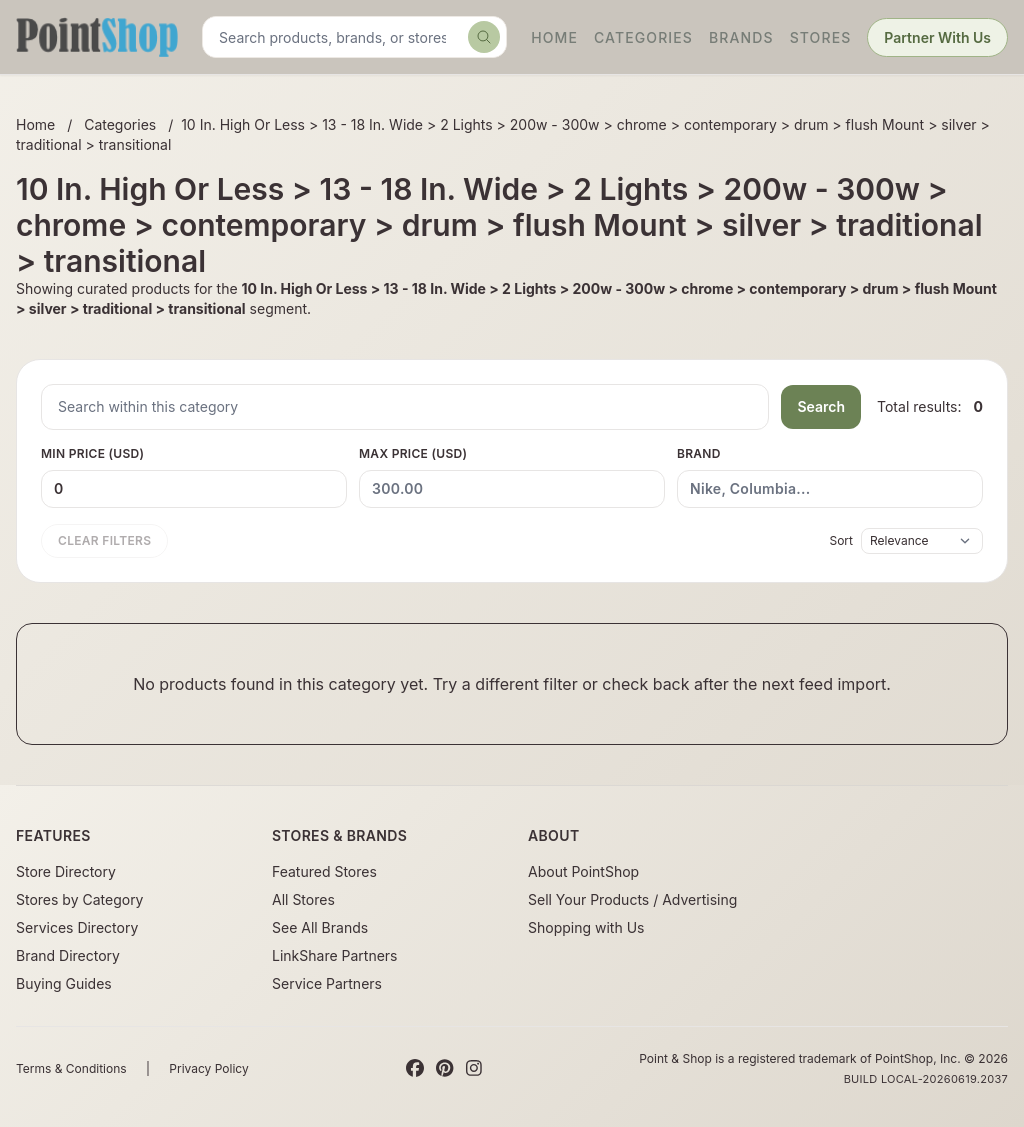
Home (554, 37)
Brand (830, 477)
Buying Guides (64, 983)
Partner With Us (937, 37)
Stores (821, 37)
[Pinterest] (444, 1069)
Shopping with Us (586, 927)
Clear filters (104, 540)
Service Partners (327, 983)
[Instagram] (474, 1069)
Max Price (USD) (512, 477)
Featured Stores (324, 871)
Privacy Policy (208, 1068)
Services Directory (77, 927)
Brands (741, 37)
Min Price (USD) (194, 477)
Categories (643, 37)
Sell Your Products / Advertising (632, 899)
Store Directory (66, 871)
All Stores (303, 899)
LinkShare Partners (335, 955)
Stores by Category (79, 899)
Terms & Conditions (71, 1068)
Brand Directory (68, 955)
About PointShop (583, 871)
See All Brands (320, 927)
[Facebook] (415, 1069)
